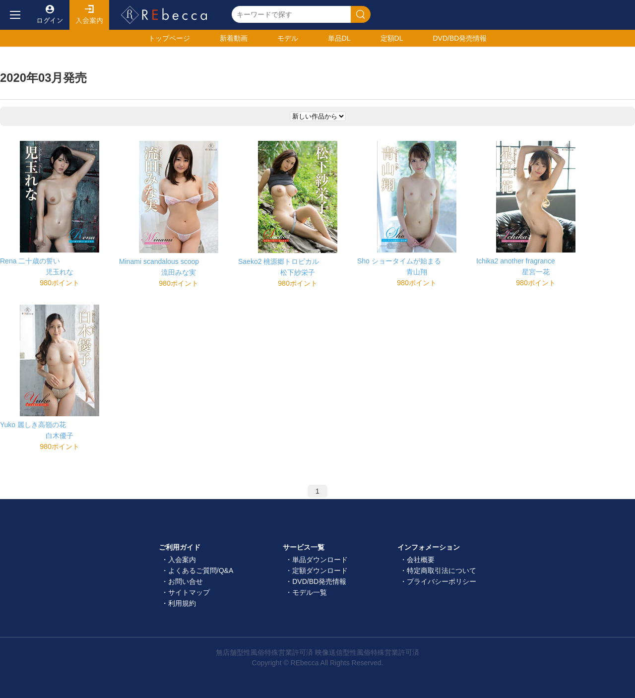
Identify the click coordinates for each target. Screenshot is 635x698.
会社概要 (421, 560)
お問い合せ (185, 581)
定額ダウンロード (320, 570)
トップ (169, 38)
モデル (287, 38)
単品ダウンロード (320, 560)
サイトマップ (189, 592)
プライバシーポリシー (441, 581)
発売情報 (460, 38)
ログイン (49, 15)
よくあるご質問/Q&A (200, 570)
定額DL (392, 38)
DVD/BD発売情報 (319, 581)
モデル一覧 (309, 592)
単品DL (339, 38)
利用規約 (182, 603)
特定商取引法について (441, 570)
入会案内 (89, 15)
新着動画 (234, 38)
